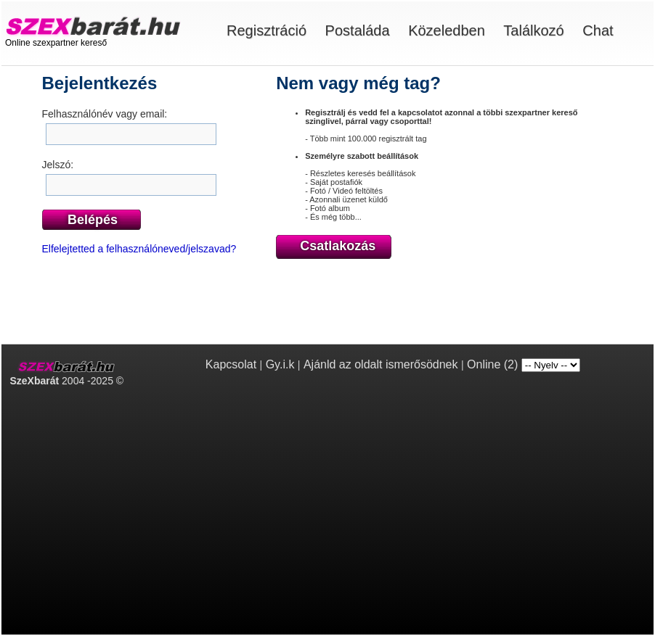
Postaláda (357, 30)
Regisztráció (266, 30)
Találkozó (533, 30)
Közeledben (446, 30)
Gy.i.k (280, 364)
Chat (597, 30)
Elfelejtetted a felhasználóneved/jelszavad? (139, 249)
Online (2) (492, 364)
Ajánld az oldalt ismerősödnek (381, 364)
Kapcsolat (231, 364)
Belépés (93, 219)
